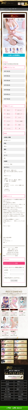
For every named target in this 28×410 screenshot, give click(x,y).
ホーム (7, 381)
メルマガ (20, 391)
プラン (7, 386)
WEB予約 (20, 399)
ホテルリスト (7, 399)
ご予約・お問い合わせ (14, 408)
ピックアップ (20, 386)
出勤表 (7, 384)
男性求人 (20, 396)
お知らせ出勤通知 (14, 55)
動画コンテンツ (20, 389)
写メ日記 (7, 391)
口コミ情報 (20, 394)
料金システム (20, 384)
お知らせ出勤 (7, 394)
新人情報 (7, 389)
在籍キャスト (20, 381)
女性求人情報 (7, 396)
